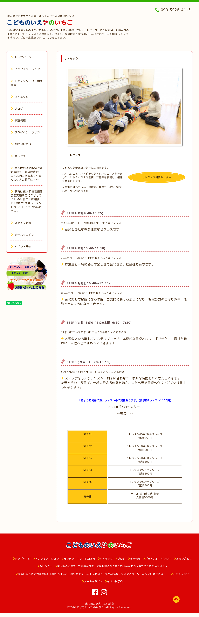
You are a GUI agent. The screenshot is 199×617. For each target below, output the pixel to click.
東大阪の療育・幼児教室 (99, 603)
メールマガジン (22, 234)
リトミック (20, 96)
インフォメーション (25, 69)
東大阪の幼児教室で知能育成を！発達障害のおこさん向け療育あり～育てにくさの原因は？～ (26, 173)
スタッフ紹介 (21, 223)
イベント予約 (21, 246)
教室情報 (18, 120)
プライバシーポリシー (27, 132)
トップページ (21, 57)
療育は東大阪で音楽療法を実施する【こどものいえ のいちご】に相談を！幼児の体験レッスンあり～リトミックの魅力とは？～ (26, 201)
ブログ (17, 108)
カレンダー (20, 156)
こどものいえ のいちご (90, 607)
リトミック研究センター (156, 177)
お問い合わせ (21, 144)
